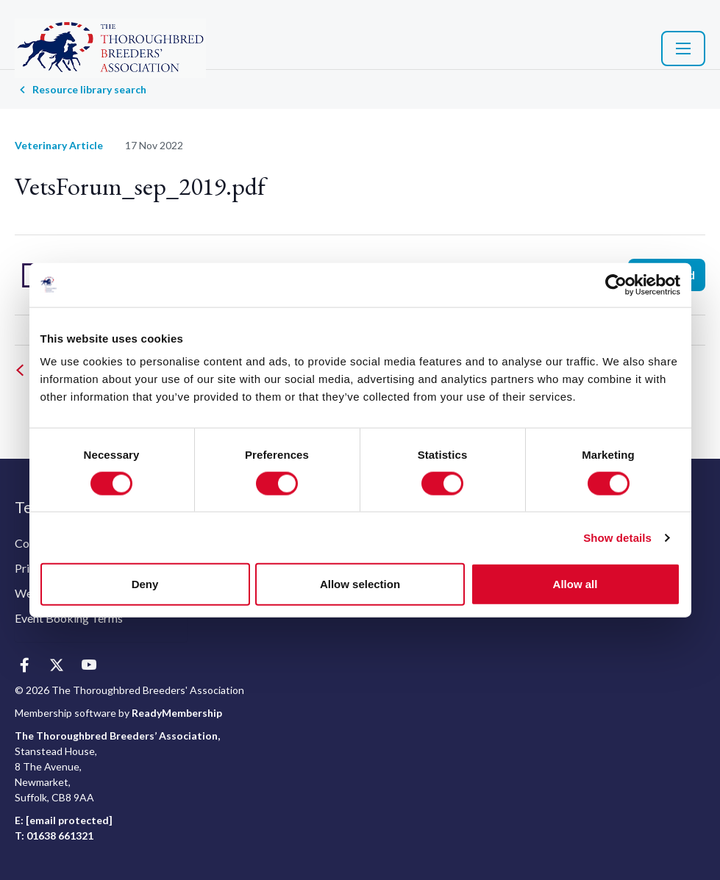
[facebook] (24, 666)
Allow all (575, 584)
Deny (145, 584)
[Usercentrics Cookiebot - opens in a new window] (616, 284)
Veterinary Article (59, 145)
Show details (617, 537)
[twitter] (56, 666)
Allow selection (360, 584)
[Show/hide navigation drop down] (683, 48)
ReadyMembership (177, 712)
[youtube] (88, 666)
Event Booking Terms (69, 618)
